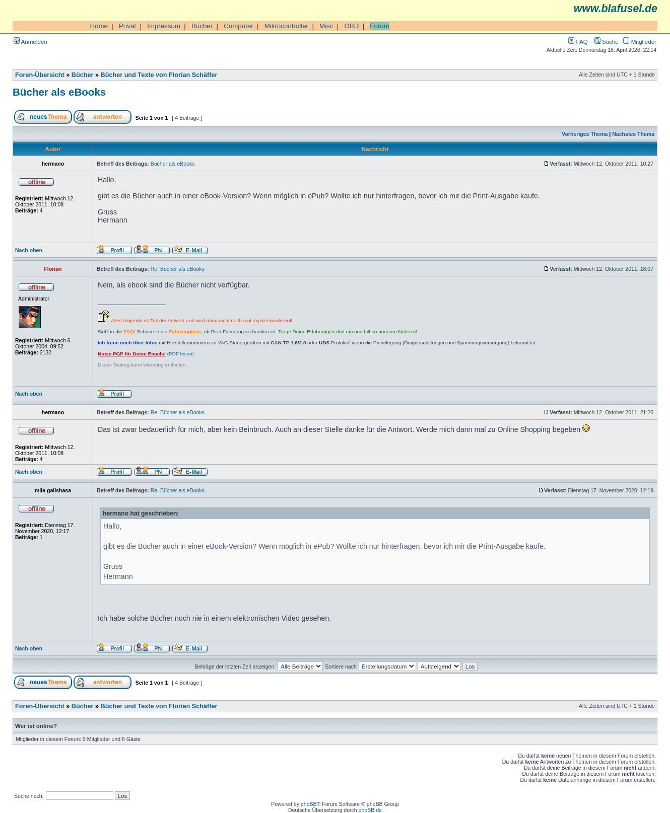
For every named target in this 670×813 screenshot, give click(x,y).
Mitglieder (639, 41)
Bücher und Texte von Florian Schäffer (159, 75)
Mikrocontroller (286, 26)
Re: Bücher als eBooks (178, 269)
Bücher (202, 26)
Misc (326, 26)
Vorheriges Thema (585, 134)
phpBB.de (370, 810)
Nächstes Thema (633, 134)
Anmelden (30, 41)
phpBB (309, 804)
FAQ (577, 41)
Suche (606, 41)
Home (99, 26)
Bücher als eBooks (59, 92)
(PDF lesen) (146, 353)
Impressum (163, 26)
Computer (238, 26)
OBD (351, 26)
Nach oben (28, 250)
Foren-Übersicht (39, 75)
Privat (127, 26)
